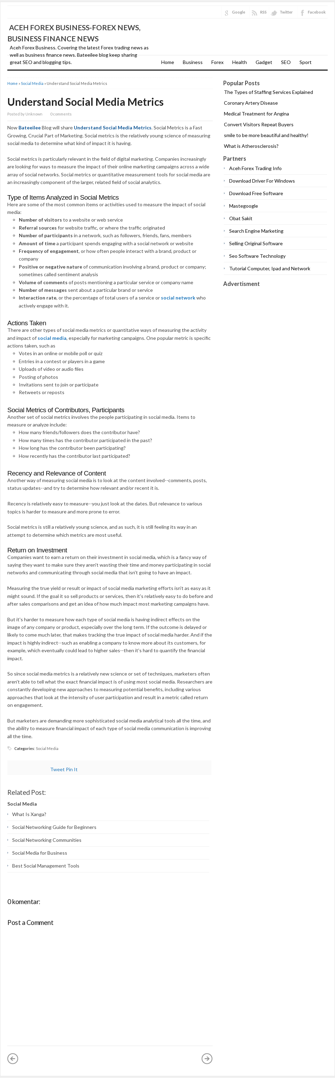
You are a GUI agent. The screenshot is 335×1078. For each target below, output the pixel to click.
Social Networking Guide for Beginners (54, 827)
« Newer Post (12, 1058)
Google (238, 12)
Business (193, 62)
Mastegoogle (243, 206)
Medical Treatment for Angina (256, 114)
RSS (263, 12)
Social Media (32, 83)
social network (178, 298)
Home (167, 62)
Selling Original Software (256, 243)
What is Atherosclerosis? (251, 146)
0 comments (61, 114)
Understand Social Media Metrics (85, 101)
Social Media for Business (39, 853)
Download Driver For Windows (262, 181)
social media (52, 338)
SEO (286, 62)
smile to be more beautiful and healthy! (266, 135)
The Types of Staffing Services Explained (268, 92)
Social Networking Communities (46, 840)
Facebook (317, 12)
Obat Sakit (240, 218)
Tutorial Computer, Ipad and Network (269, 268)
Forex (217, 62)
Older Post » (207, 1058)
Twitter (286, 12)
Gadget (264, 62)
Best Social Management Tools (45, 866)
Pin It (72, 769)
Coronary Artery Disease (251, 103)
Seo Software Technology (257, 256)
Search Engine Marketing (256, 231)
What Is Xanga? (29, 814)
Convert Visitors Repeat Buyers (259, 124)
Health (239, 62)
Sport (305, 62)
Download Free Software (256, 193)
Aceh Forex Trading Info (255, 168)
